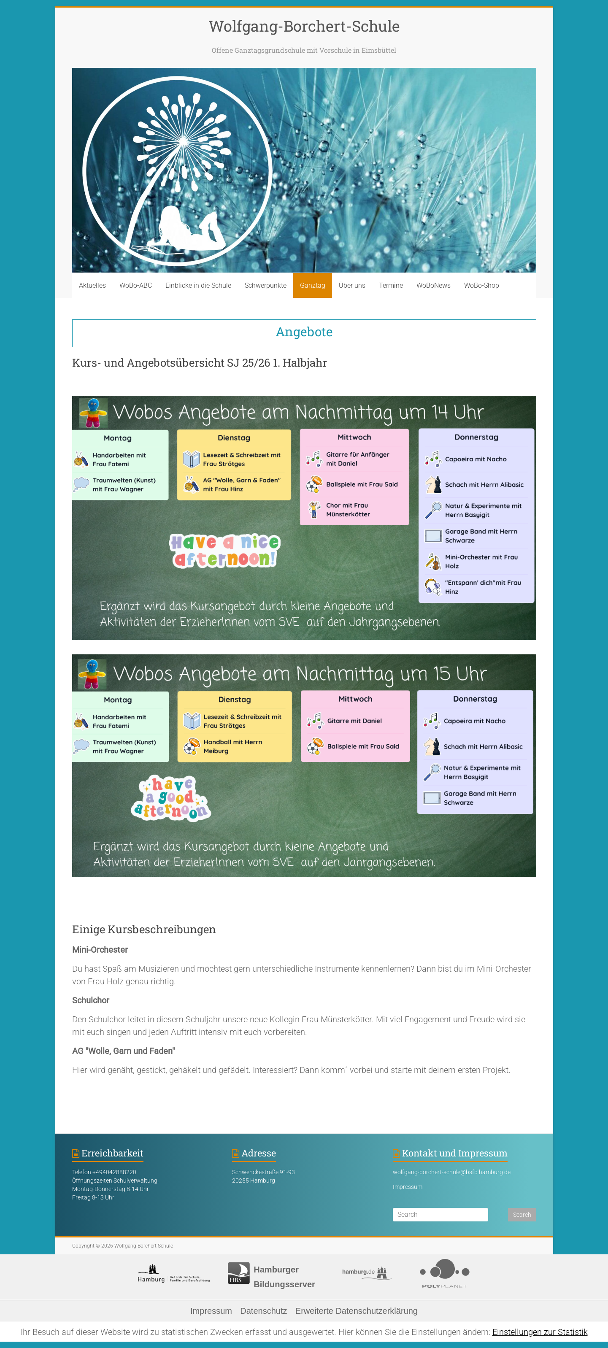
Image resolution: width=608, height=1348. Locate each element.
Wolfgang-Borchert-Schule (304, 26)
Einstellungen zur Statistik (540, 1332)
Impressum (407, 1186)
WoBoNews (433, 285)
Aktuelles (92, 285)
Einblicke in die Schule (198, 285)
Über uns (352, 285)
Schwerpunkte (265, 285)
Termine (391, 285)
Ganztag (312, 285)
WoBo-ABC (135, 285)
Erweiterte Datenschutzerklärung (356, 1311)
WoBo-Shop (481, 285)
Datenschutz (263, 1311)
